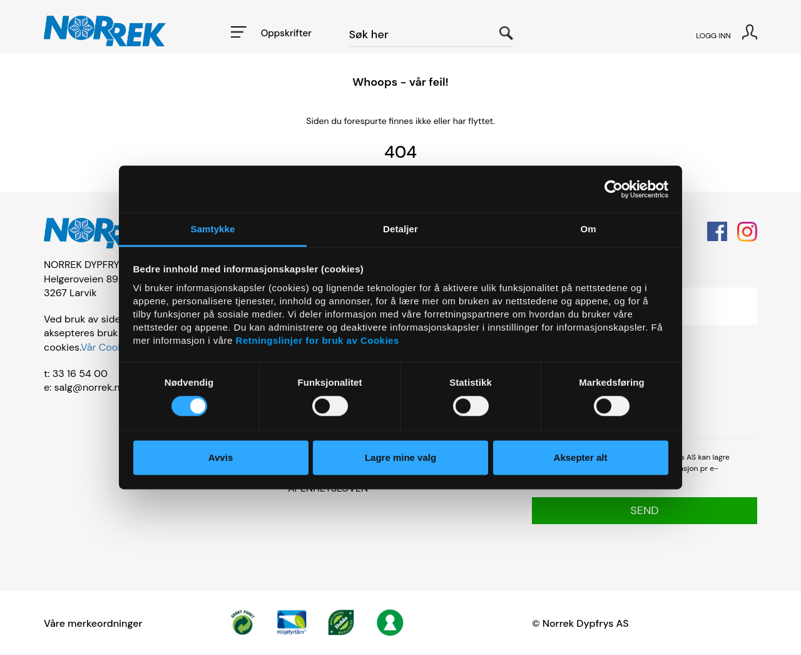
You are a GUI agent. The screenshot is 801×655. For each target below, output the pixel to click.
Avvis (220, 457)
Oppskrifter (286, 33)
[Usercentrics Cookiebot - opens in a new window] (613, 189)
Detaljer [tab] (400, 229)
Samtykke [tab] (213, 229)
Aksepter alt (581, 457)
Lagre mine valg (400, 457)
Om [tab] (588, 229)
